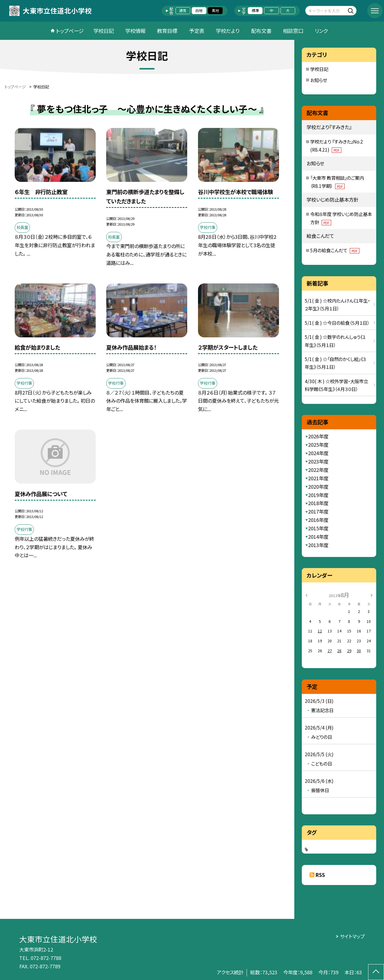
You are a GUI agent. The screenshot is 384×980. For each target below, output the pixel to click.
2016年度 (318, 519)
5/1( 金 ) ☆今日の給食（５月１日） (337, 322)
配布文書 (261, 30)
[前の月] (307, 594)
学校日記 (103, 30)
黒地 (215, 10)
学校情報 (135, 30)
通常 (182, 10)
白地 (198, 10)
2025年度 (318, 444)
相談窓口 (293, 30)
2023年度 (318, 461)
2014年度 (318, 536)
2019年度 (318, 495)
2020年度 (318, 486)
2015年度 (318, 528)
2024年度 (318, 453)
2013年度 (318, 545)
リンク (321, 30)
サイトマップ (352, 936)
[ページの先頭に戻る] (376, 972)
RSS (320, 874)
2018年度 (318, 503)
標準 (255, 10)
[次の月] (372, 594)
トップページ (70, 30)
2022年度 (318, 469)
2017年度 (318, 511)
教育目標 (167, 30)
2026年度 (318, 436)
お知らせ (318, 80)
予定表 (196, 30)
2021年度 (318, 478)
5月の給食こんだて (334, 250)
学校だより (227, 30)
